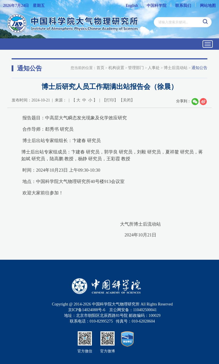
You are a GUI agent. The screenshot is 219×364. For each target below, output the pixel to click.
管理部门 (136, 68)
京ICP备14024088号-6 (86, 310)
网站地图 (208, 5)
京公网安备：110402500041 (133, 310)
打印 (110, 100)
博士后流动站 (176, 68)
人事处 (154, 68)
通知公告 (199, 68)
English (132, 5)
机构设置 (116, 68)
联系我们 (183, 5)
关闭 (127, 100)
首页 (100, 68)
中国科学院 (157, 5)
